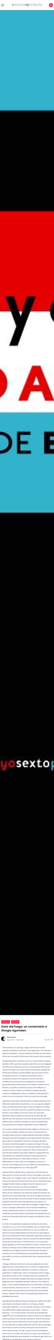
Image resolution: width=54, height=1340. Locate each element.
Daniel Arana (11, 1037)
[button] (36, 1167)
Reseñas (15, 1022)
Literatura (5, 1022)
